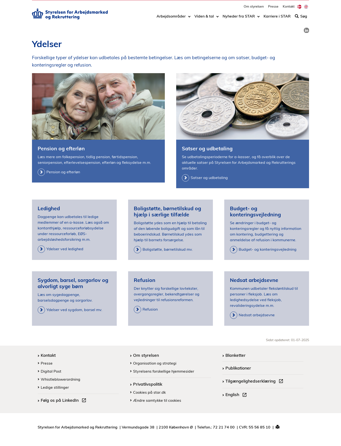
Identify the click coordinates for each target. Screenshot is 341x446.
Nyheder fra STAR (239, 18)
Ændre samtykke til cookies (157, 400)
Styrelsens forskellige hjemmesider (163, 371)
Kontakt (289, 8)
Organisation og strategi (154, 363)
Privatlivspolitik (147, 384)
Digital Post (51, 371)
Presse (273, 8)
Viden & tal (204, 18)
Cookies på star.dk (149, 392)
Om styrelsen (254, 8)
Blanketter (235, 355)
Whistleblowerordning (60, 379)
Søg (301, 18)
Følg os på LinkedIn (64, 400)
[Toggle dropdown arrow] (189, 18)
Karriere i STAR (277, 18)
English (237, 395)
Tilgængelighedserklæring (255, 381)
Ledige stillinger (55, 387)
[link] (306, 30)
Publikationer (238, 367)
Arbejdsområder (171, 18)
